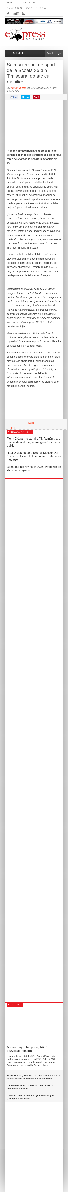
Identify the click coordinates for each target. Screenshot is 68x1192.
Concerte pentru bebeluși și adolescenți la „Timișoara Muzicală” (30, 1097)
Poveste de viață (35, 8)
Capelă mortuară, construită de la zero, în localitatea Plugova (30, 1087)
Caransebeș (14, 8)
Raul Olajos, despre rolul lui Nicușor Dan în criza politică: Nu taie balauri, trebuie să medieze (34, 456)
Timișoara (13, 2)
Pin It (12, 427)
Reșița (26, 2)
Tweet (31, 422)
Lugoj (36, 2)
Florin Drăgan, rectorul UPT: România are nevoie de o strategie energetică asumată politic (33, 442)
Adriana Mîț (18, 87)
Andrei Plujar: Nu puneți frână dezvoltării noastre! (27, 1049)
